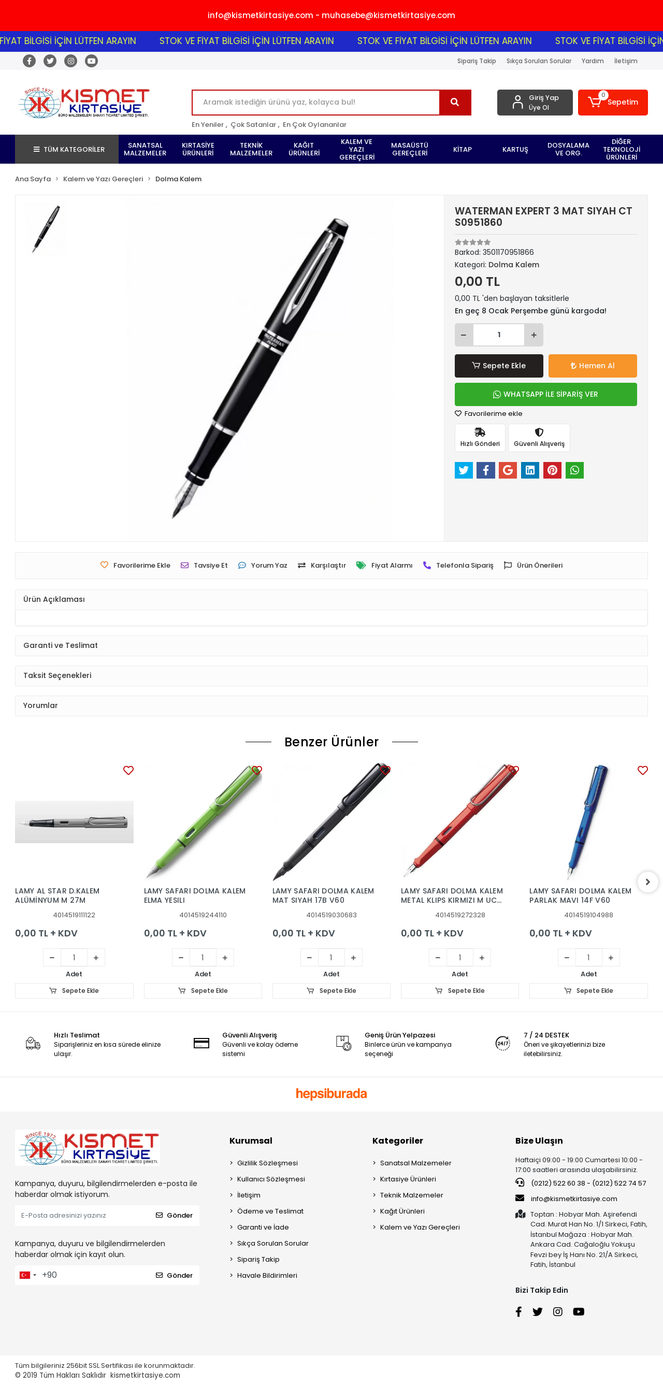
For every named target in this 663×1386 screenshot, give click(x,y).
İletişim (626, 60)
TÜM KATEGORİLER (69, 149)
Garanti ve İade (263, 1227)
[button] (613, 103)
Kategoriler (397, 1141)
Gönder (174, 1215)
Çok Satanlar (253, 124)
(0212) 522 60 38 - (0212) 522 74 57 (580, 1183)
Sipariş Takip (476, 60)
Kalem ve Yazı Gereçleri (420, 1227)
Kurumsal (250, 1141)
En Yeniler (208, 124)
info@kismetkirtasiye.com (566, 1198)
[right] (648, 882)
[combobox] (27, 1275)
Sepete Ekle (499, 365)
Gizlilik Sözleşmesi (267, 1163)
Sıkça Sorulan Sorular (539, 60)
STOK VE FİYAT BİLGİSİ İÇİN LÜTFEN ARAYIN (259, 41)
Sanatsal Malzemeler (416, 1163)
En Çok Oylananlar (315, 124)
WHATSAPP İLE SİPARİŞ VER (545, 394)
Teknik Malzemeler (411, 1195)
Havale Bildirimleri (267, 1275)
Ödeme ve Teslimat (270, 1211)
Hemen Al (593, 365)
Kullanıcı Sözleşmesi (271, 1179)
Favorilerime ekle (489, 413)
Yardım (593, 60)
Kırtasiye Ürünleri (408, 1179)
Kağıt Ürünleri (402, 1211)
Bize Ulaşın (539, 1141)
